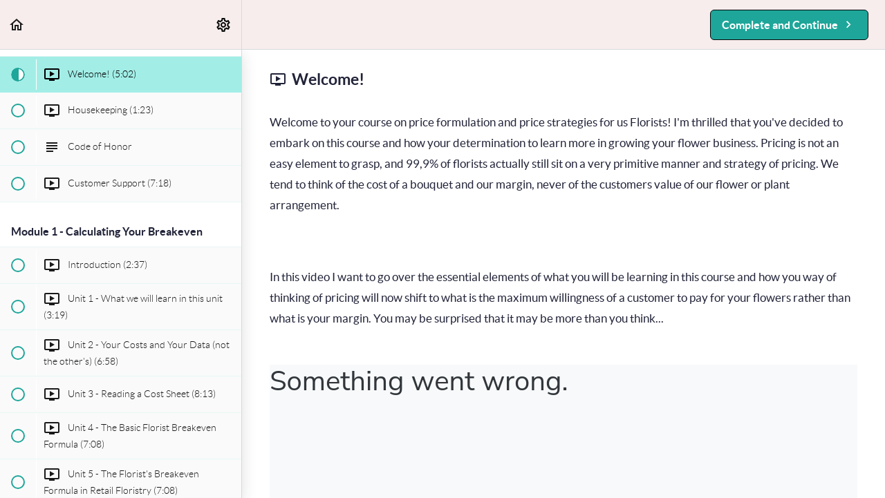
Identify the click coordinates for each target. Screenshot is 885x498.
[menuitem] (224, 24)
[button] (17, 24)
